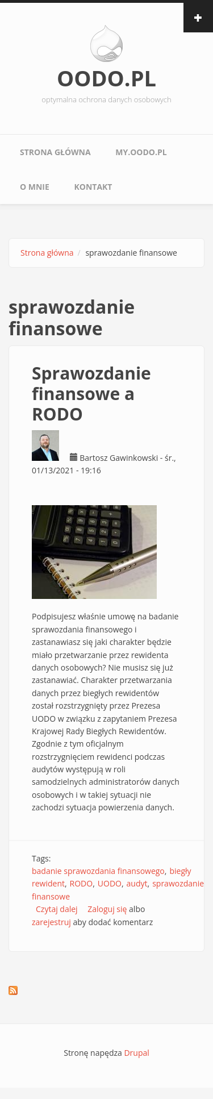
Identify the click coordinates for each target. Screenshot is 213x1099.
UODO (110, 883)
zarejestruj (51, 922)
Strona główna (55, 152)
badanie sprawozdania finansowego (98, 870)
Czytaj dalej (57, 909)
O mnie (34, 186)
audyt (137, 883)
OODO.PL (106, 78)
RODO (81, 883)
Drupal (136, 1052)
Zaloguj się (107, 909)
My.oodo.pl (140, 152)
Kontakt (93, 186)
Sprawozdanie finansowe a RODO (91, 393)
